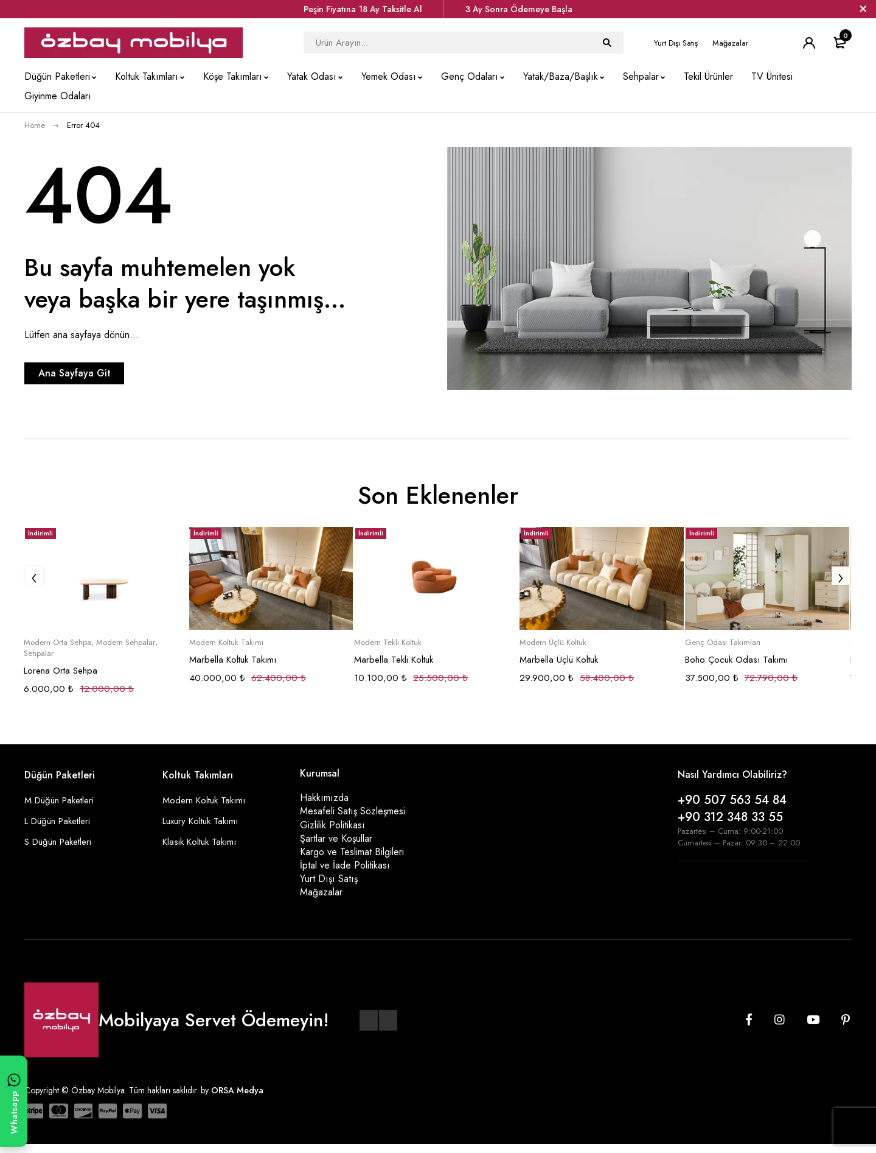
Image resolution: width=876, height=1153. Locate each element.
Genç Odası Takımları (722, 642)
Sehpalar (39, 653)
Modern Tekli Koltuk (388, 642)
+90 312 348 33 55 (730, 817)
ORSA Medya (237, 1099)
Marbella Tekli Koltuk (393, 659)
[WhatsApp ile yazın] (13, 1101)
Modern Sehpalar (125, 642)
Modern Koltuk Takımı (226, 642)
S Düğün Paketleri (61, 841)
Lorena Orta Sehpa (60, 670)
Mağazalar (730, 43)
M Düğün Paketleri (62, 800)
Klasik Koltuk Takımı (202, 841)
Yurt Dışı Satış (676, 43)
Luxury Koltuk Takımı (203, 821)
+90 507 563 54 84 (732, 800)
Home (34, 125)
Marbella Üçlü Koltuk (559, 659)
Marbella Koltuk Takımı (232, 659)
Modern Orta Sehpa (57, 642)
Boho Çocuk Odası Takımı (736, 659)
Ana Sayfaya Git (100, 373)
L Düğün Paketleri (61, 821)
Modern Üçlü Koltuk (553, 642)
